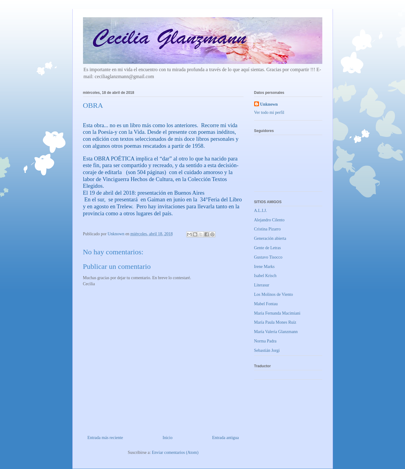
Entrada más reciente (105, 437)
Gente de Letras (267, 248)
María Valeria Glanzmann (276, 331)
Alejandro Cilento (269, 220)
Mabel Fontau (266, 304)
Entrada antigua (225, 437)
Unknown (269, 104)
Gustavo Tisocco (268, 257)
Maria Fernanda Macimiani (277, 313)
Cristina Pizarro (267, 229)
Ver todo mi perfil (269, 112)
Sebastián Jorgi (267, 350)
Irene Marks (264, 266)
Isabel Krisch (265, 275)
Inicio (168, 437)
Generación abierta (270, 238)
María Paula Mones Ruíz (275, 322)
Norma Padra (265, 341)
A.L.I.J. (260, 210)
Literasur (262, 285)
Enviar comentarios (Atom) (175, 452)
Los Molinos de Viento (273, 294)
